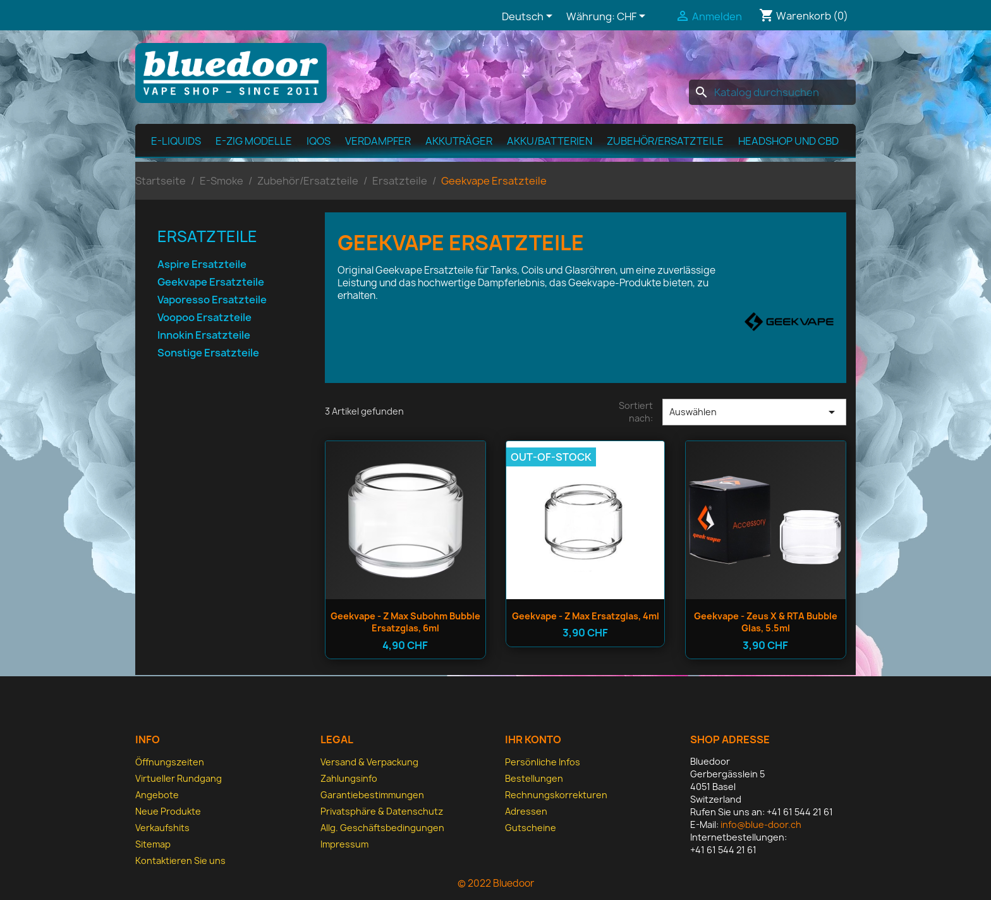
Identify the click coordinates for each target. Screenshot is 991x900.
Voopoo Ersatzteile (204, 317)
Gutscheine (530, 828)
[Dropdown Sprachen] (529, 17)
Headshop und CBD (788, 141)
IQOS (319, 141)
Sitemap (153, 844)
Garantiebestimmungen (372, 795)
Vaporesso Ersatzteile (212, 300)
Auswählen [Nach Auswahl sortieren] (754, 412)
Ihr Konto (533, 739)
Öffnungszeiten (169, 762)
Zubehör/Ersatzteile (665, 141)
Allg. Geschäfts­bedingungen (382, 828)
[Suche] (772, 92)
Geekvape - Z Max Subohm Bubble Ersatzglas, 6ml (405, 622)
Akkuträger (458, 141)
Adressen (526, 811)
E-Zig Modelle (254, 141)
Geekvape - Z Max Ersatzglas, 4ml (585, 616)
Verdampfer (378, 141)
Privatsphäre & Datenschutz (381, 811)
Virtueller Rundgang (178, 778)
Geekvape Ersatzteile (210, 282)
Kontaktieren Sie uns (180, 860)
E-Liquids (176, 141)
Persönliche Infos (542, 762)
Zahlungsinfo (348, 778)
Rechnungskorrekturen (556, 795)
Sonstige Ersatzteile (208, 353)
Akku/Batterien (549, 141)
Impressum (344, 844)
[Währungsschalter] (633, 17)
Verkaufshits (162, 828)
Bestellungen (534, 778)
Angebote (157, 795)
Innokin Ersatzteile (203, 335)
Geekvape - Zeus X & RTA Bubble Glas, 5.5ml (765, 622)
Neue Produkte (168, 811)
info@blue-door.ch (760, 824)
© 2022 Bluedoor (496, 883)
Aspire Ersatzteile (201, 264)
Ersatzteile (207, 236)
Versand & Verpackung (369, 762)
